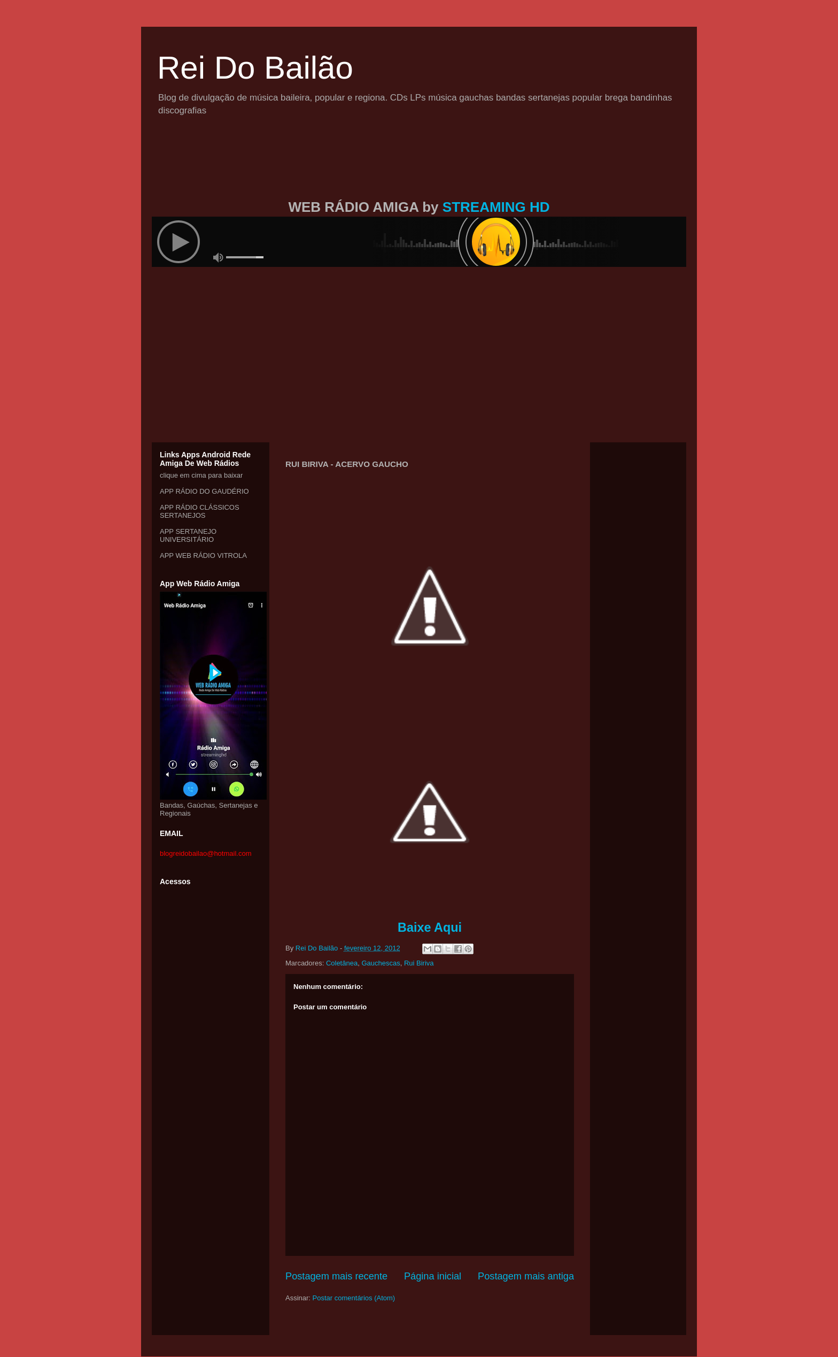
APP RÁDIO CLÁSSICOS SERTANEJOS (199, 511)
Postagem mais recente (336, 1276)
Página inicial (432, 1276)
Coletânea (342, 963)
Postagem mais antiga (526, 1276)
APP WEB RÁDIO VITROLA (203, 555)
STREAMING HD (496, 207)
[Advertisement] (419, 170)
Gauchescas (380, 963)
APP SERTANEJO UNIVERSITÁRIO (188, 535)
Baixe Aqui (430, 927)
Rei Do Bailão (255, 68)
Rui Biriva (419, 963)
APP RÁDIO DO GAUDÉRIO (204, 491)
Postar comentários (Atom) (354, 1298)
